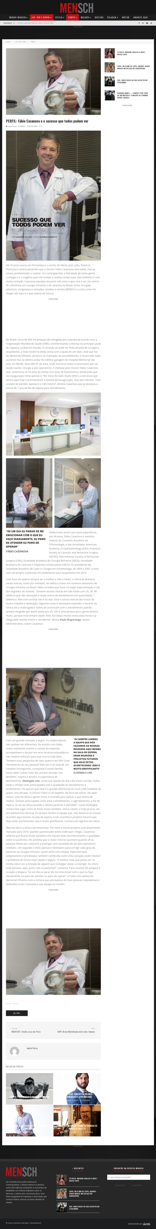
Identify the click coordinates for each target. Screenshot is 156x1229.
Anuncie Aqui (140, 17)
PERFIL (22, 126)
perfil (9, 1004)
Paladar (111, 17)
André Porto (11, 126)
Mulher (85, 17)
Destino (99, 17)
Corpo (71, 17)
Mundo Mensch (17, 17)
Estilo (58, 17)
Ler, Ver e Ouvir (41, 17)
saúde (16, 1004)
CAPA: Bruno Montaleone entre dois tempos (75, 1030)
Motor (126, 17)
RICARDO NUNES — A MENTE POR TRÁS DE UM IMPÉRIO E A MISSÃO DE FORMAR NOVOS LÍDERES (132, 95)
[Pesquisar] (147, 1177)
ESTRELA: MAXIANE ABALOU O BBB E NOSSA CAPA (35, 23)
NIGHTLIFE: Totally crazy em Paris (31, 1030)
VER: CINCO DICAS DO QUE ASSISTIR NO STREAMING (132, 81)
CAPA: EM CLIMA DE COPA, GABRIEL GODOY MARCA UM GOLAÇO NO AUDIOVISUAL (133, 67)
